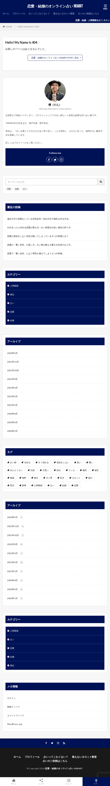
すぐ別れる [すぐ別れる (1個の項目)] (43, 462)
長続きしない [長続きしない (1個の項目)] (62, 462)
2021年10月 (13, 370)
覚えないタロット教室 (63, 13)
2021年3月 (12, 387)
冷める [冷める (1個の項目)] (27, 462)
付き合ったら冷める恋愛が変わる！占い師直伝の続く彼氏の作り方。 (40, 227)
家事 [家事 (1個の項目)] (24, 485)
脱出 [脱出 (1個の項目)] (36, 477)
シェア (41, 782)
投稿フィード (13, 706)
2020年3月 (12, 422)
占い (25, 189)
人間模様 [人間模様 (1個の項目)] (38, 485)
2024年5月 (12, 353)
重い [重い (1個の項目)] (91, 462)
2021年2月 (12, 396)
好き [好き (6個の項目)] (62, 477)
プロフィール (18, 13)
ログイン (11, 698)
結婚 (17, 189)
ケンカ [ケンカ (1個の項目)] (71, 470)
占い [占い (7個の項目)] (52, 485)
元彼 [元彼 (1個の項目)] (32, 470)
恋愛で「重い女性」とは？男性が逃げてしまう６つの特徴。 (35, 253)
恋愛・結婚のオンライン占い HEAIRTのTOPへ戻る (55, 57)
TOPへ (96, 782)
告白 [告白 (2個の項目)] (58, 470)
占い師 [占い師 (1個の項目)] (13, 462)
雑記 (12, 294)
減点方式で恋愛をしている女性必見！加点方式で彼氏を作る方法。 (39, 218)
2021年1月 (12, 405)
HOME (9, 26)
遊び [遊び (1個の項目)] (90, 477)
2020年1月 (12, 431)
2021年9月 (12, 379)
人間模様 (14, 285)
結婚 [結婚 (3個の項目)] (64, 485)
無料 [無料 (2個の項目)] (24, 477)
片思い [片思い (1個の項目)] (45, 470)
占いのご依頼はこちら (88, 13)
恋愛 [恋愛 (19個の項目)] (76, 485)
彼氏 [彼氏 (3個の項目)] (97, 470)
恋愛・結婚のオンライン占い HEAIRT (55, 6)
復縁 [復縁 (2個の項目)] (12, 477)
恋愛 (9, 189)
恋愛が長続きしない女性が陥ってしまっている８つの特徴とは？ (37, 236)
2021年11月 (13, 361)
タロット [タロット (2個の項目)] (76, 477)
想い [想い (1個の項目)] (79, 462)
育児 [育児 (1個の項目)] (12, 485)
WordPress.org (14, 724)
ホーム (6, 13)
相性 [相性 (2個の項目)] (85, 470)
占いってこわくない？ (39, 13)
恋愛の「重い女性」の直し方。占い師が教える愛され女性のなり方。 (40, 244)
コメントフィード (15, 715)
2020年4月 (12, 413)
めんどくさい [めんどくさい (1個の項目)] (16, 470)
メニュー (69, 782)
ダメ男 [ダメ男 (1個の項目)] (49, 477)
